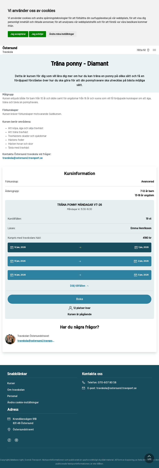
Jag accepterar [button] (18, 34)
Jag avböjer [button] (37, 34)
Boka (79, 299)
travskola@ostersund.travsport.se (22, 158)
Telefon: (99, 382)
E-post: (109, 388)
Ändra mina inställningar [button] (61, 34)
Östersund (9, 50)
